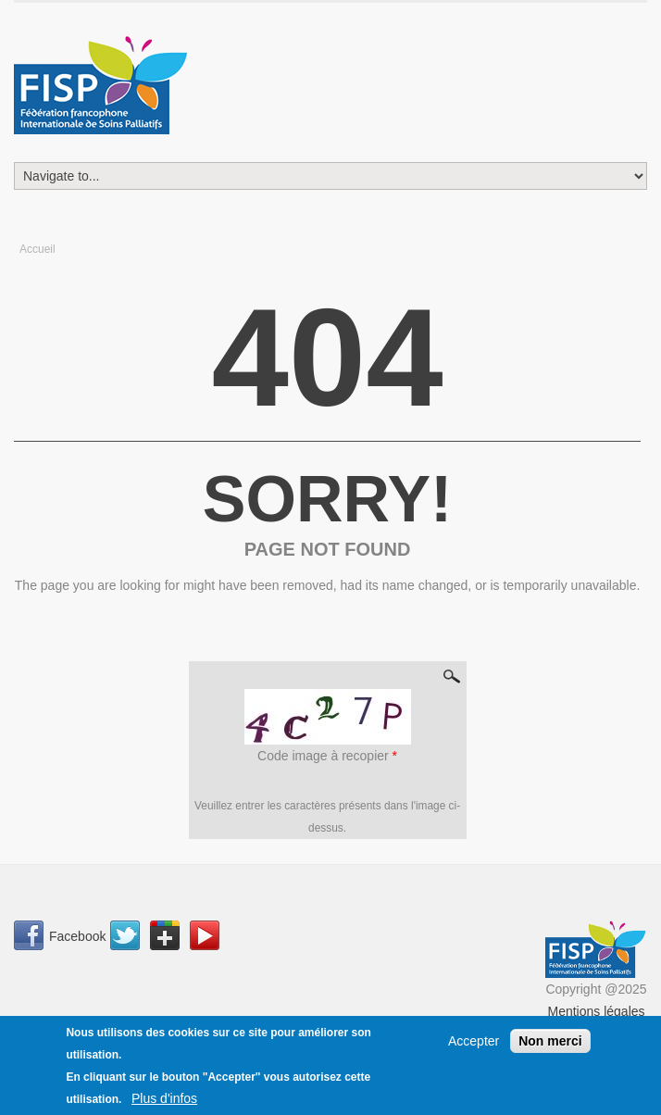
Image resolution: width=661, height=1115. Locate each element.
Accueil (37, 249)
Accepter (473, 1043)
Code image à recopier (327, 755)
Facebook (77, 936)
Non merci (549, 1043)
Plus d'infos (164, 1101)
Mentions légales (595, 1011)
